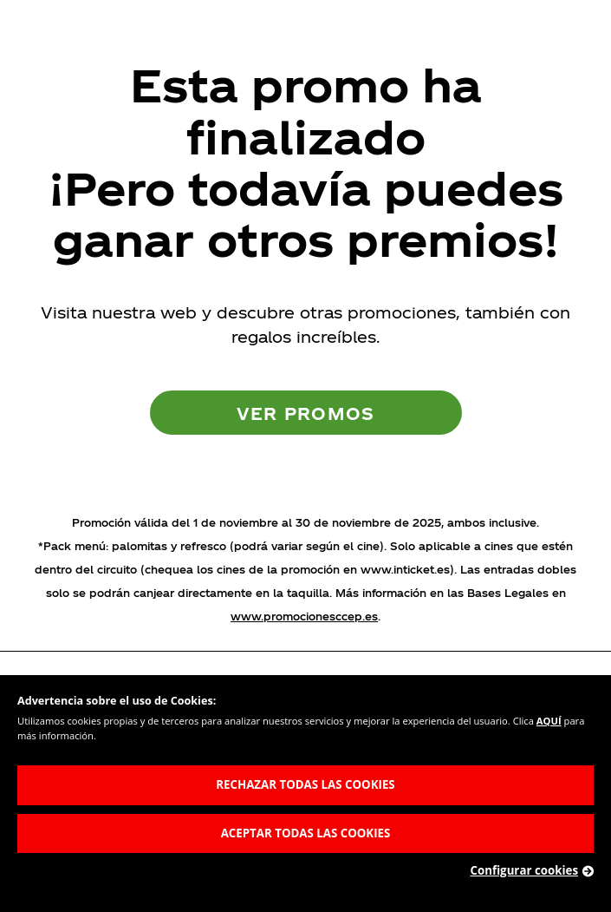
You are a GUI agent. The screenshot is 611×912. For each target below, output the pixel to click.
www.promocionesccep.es (304, 616)
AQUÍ (549, 720)
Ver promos (306, 413)
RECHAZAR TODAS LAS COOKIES (305, 784)
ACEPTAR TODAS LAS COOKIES (306, 833)
